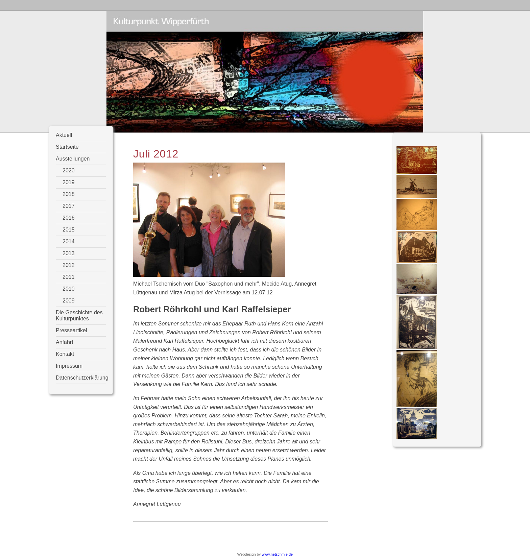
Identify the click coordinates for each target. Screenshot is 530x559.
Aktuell (64, 135)
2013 (69, 253)
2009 (69, 300)
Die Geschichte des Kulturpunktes (79, 315)
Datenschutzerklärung (81, 378)
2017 (69, 206)
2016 (69, 218)
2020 (69, 170)
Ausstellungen (73, 159)
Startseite (67, 147)
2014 (69, 241)
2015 (69, 230)
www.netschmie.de (277, 554)
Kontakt (65, 354)
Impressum (69, 366)
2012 (69, 265)
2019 (69, 182)
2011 (69, 277)
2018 (69, 194)
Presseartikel (71, 330)
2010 (69, 289)
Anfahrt (64, 342)
